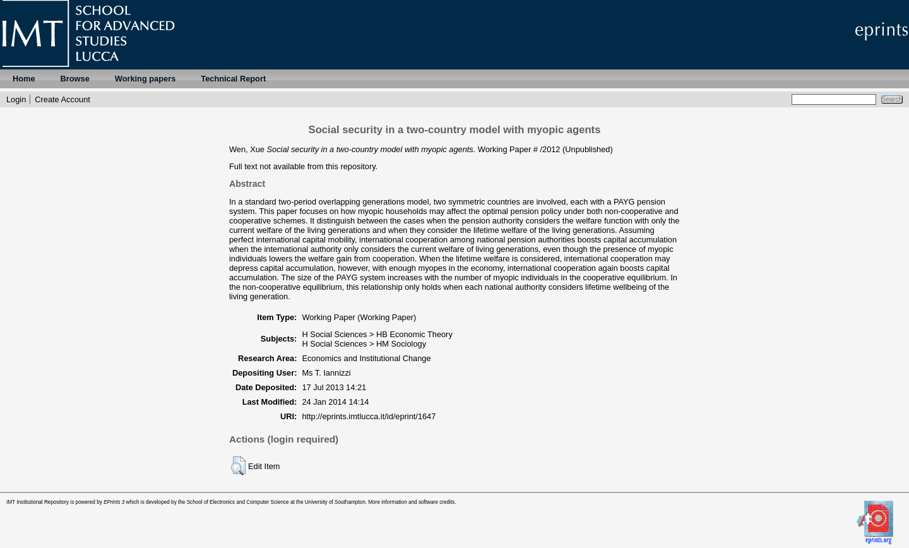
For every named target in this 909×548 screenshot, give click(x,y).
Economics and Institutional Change (366, 358)
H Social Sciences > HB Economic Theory (377, 334)
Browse (75, 78)
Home (24, 78)
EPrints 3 (114, 502)
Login (16, 99)
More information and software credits (411, 502)
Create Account (62, 99)
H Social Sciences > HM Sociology (364, 343)
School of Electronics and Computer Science (238, 502)
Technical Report (233, 78)
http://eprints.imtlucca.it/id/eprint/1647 (369, 416)
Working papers (145, 78)
